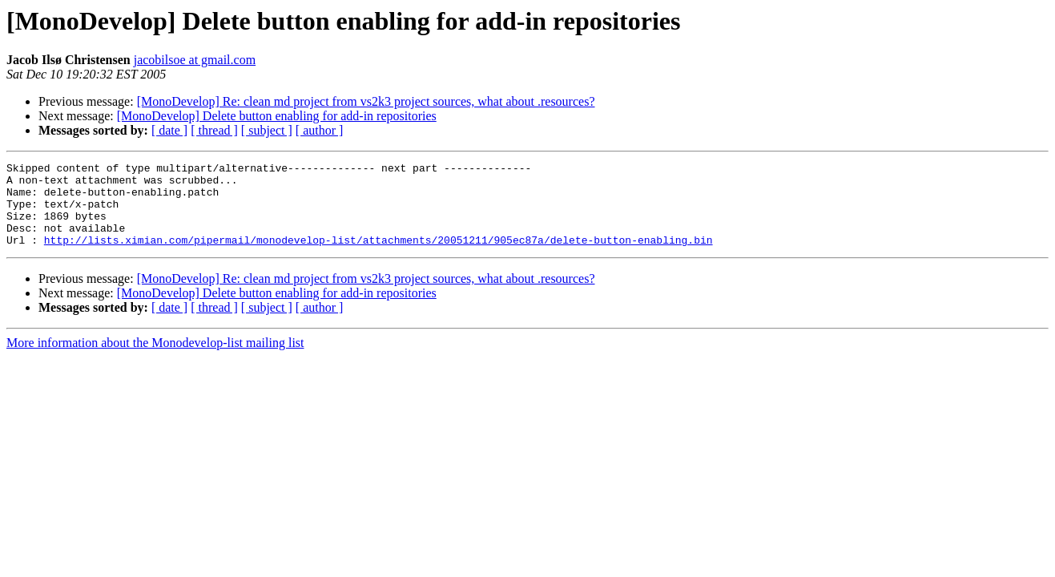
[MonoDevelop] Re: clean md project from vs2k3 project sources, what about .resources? (366, 101)
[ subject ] (266, 130)
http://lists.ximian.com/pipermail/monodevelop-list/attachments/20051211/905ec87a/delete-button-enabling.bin (378, 256)
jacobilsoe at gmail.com (195, 60)
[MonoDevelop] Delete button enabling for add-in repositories (277, 116)
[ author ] (320, 130)
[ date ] (169, 130)
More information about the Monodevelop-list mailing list (155, 359)
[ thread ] (214, 130)
